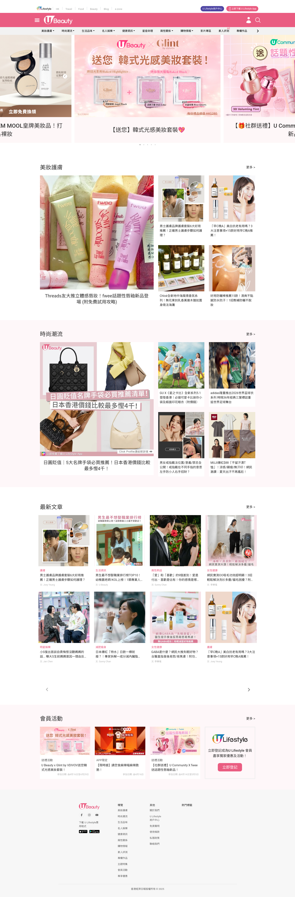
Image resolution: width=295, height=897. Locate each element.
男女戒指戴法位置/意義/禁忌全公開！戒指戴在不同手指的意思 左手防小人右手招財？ (181, 467)
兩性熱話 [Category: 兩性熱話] (156, 570)
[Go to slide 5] (155, 144)
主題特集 (123, 864)
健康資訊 (127, 30)
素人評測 (123, 852)
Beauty (94, 9)
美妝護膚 (46, 30)
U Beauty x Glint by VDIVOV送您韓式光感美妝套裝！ (64, 767)
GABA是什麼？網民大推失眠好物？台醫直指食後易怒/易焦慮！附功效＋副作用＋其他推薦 (175, 656)
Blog (106, 9)
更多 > (250, 167)
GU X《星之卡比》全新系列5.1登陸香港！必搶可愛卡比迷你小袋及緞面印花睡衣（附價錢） (181, 397)
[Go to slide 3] (147, 144)
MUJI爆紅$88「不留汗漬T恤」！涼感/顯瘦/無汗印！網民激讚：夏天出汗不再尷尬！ (231, 467)
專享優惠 (123, 876)
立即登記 (229, 767)
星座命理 (147, 30)
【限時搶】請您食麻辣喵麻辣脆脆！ (117, 767)
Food (81, 9)
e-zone (118, 9)
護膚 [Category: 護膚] (42, 570)
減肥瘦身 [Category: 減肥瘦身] (101, 647)
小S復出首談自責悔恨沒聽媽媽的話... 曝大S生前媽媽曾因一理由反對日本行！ (63, 656)
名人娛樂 (107, 30)
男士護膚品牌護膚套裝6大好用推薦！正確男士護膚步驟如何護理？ (181, 230)
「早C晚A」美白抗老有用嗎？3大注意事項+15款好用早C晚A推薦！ (231, 230)
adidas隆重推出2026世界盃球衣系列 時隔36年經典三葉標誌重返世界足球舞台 (232, 397)
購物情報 (186, 30)
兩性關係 (165, 30)
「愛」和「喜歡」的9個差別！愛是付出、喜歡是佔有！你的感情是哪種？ (174, 579)
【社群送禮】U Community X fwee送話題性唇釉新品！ (174, 767)
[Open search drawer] (258, 20)
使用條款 (155, 832)
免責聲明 (155, 826)
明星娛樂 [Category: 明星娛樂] (45, 647)
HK (57, 9)
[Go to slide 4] (151, 144)
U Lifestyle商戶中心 (212, 8)
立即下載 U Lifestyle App (242, 8)
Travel (68, 9)
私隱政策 (155, 838)
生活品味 (87, 30)
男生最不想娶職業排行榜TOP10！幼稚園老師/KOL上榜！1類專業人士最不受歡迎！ (119, 579)
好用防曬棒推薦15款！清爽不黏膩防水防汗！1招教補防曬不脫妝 (231, 300)
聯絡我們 (155, 843)
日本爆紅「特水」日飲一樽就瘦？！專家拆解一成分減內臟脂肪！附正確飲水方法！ (117, 656)
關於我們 (155, 810)
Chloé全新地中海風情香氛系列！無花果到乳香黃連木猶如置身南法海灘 (181, 300)
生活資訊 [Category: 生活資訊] (101, 570)
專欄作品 (123, 858)
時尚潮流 (67, 30)
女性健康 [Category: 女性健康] (212, 570)
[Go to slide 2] (143, 144)
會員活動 (123, 870)
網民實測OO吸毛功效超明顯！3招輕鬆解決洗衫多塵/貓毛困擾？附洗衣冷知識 (230, 579)
